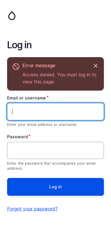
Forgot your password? (32, 209)
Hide (95, 65)
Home (55, 15)
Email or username (26, 97)
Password (17, 136)
